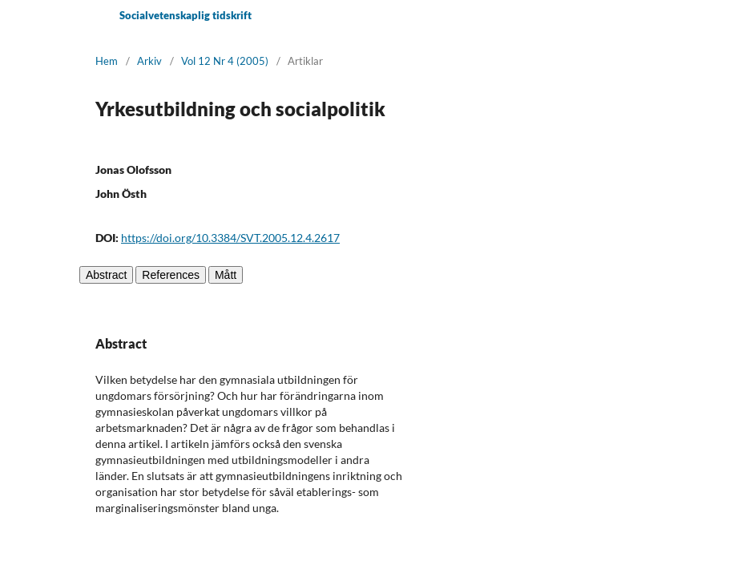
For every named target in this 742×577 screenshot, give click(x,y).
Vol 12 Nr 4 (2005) (224, 60)
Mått (225, 274)
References (171, 274)
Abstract (106, 274)
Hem (106, 60)
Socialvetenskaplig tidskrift (185, 15)
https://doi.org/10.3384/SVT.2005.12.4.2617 (230, 237)
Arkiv (149, 60)
